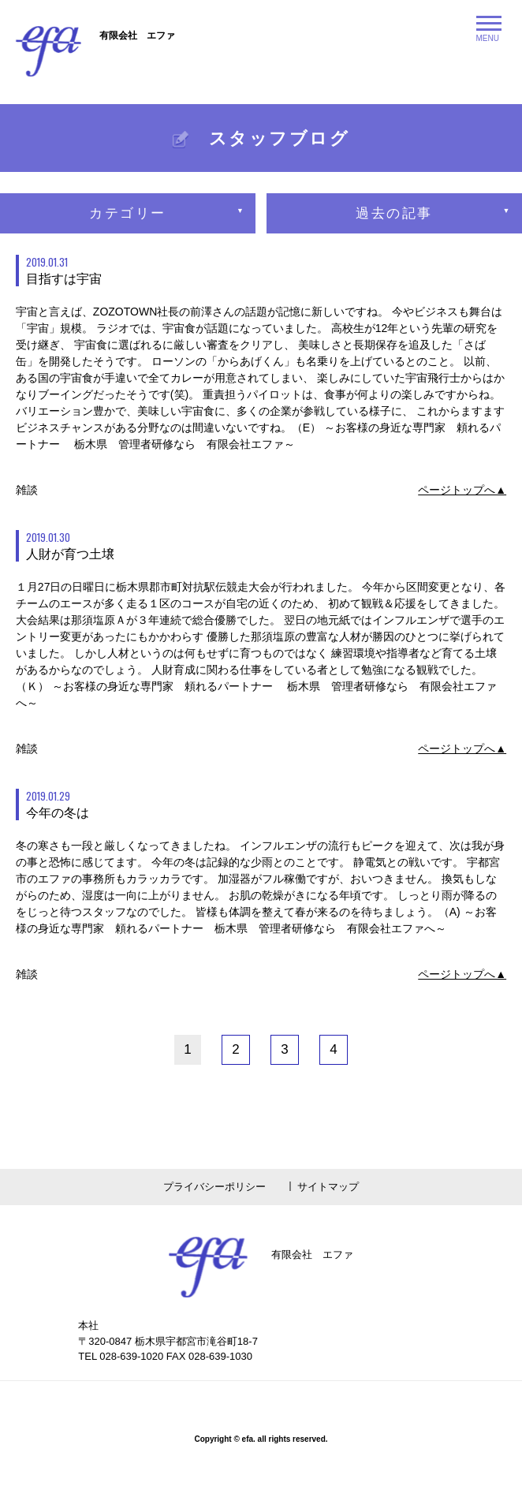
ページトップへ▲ (462, 489)
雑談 (27, 489)
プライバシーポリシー (214, 1187)
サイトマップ (328, 1187)
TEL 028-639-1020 (120, 1356)
